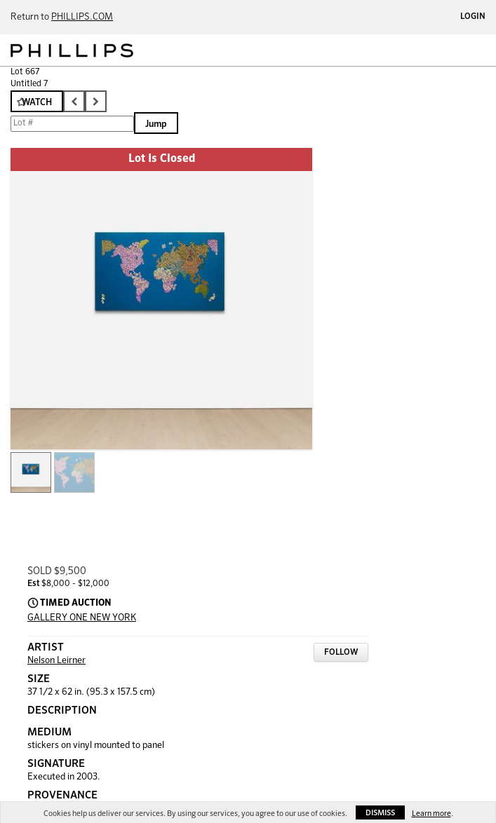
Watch (37, 102)
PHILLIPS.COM (82, 17)
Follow (341, 652)
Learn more (431, 813)
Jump (156, 124)
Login (472, 17)
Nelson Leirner (56, 660)
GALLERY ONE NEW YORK (81, 618)
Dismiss (380, 813)
